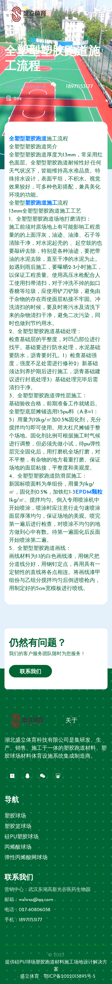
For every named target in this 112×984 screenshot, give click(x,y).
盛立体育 (29, 976)
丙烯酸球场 (17, 847)
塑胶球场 (15, 816)
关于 (71, 721)
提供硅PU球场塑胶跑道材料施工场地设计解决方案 (56, 966)
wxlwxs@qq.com (36, 899)
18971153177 (79, 87)
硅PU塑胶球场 (21, 837)
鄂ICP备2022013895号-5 (69, 976)
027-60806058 (34, 910)
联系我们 (30, 672)
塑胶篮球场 (17, 826)
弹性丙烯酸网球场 (25, 858)
